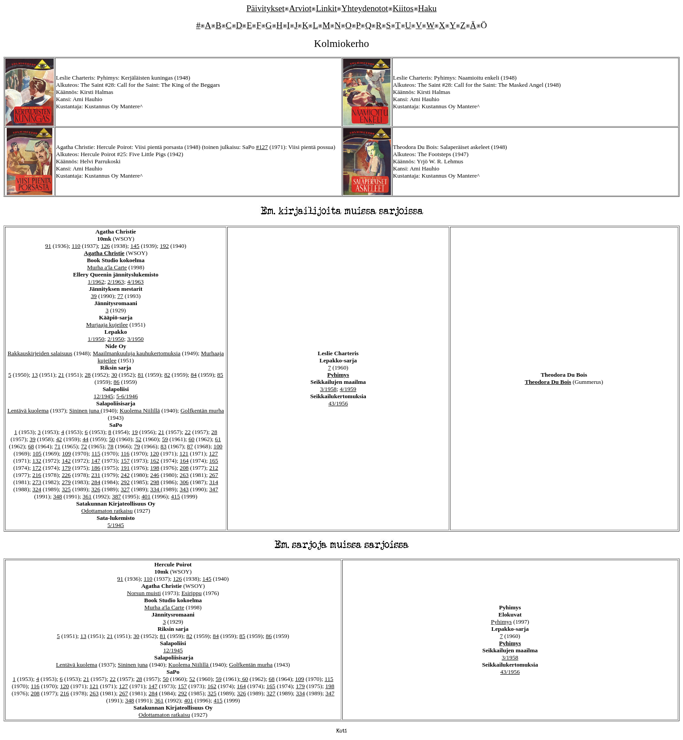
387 (116, 496)
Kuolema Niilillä (140, 410)
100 (217, 446)
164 (184, 460)
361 (87, 496)
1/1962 (96, 281)
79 (137, 446)
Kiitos (403, 8)
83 (163, 446)
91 (48, 245)
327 (125, 489)
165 (213, 460)
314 (213, 482)
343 (184, 489)
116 (125, 453)
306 (184, 482)
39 (94, 296)
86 (116, 382)
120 (154, 453)
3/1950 (135, 339)
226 (66, 475)
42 (59, 439)
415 (175, 496)
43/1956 (338, 403)
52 (138, 439)
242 (125, 475)
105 (37, 453)
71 (57, 446)
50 (112, 439)
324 (36, 489)
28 (87, 374)
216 (36, 475)
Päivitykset (265, 8)
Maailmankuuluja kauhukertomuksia (137, 353)
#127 (262, 147)
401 (145, 496)
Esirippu (192, 593)
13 (35, 374)
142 (66, 460)
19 (135, 432)
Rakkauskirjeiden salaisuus (40, 353)
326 (95, 489)
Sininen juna (85, 410)
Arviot (300, 8)
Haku (427, 8)
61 (218, 439)
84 (193, 374)
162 (154, 460)
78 (110, 446)
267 (213, 475)
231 (95, 475)
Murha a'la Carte (107, 267)
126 (105, 245)
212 (213, 467)
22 (188, 432)
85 (220, 374)
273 (36, 482)
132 (36, 460)
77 (120, 296)
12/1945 (103, 396)
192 (164, 245)
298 (154, 482)
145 (135, 245)
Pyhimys (338, 374)
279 (66, 482)
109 (66, 453)
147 (95, 460)
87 (190, 446)
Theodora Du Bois (548, 382)
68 (31, 446)
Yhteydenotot (364, 8)
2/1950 (115, 339)
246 (154, 475)
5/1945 (115, 525)
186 (95, 467)
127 (213, 453)
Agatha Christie (104, 253)
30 (114, 374)
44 (85, 439)
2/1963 (115, 281)
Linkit (326, 8)
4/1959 (348, 389)
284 (95, 482)
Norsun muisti (144, 593)
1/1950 (96, 339)
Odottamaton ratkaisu (107, 510)
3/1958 (328, 389)
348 (57, 496)
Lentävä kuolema (28, 410)
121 (183, 453)
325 (66, 489)
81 (141, 374)
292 (125, 482)
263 (184, 475)
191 (125, 467)
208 (184, 467)
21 (61, 374)
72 (84, 446)
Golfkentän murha (202, 410)
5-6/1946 (127, 396)
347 (213, 489)
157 (125, 460)
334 (155, 489)
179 (66, 467)
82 (167, 374)
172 (36, 467)
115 (96, 453)
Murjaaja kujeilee (107, 324)
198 (154, 467)
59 (165, 439)
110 (76, 245)
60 (191, 439)
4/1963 (135, 281)
